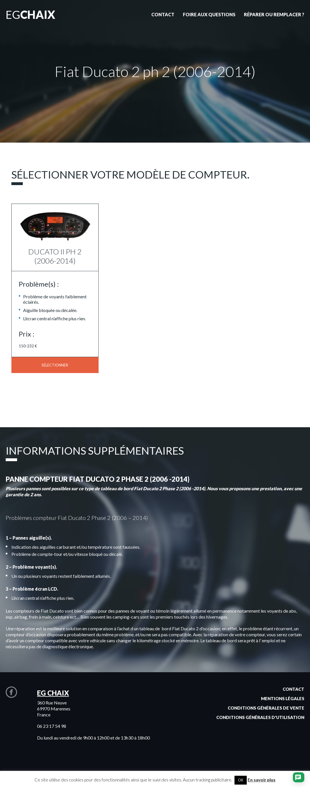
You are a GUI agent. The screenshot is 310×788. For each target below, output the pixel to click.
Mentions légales (282, 698)
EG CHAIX (53, 693)
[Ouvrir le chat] (298, 778)
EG (30, 14)
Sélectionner (55, 365)
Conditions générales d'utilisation (260, 717)
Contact (293, 689)
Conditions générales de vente (266, 707)
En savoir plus (262, 779)
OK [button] (240, 780)
